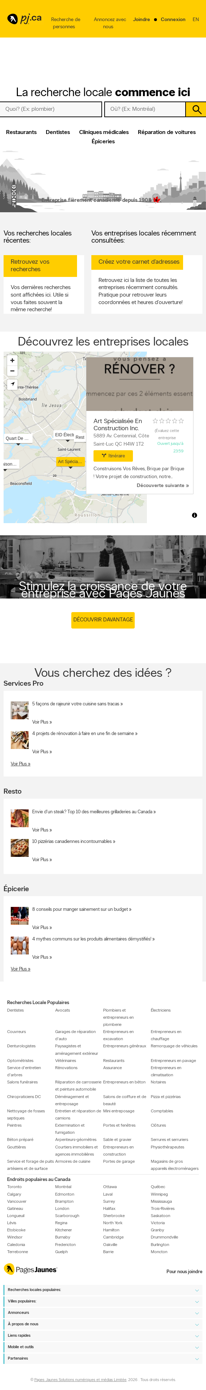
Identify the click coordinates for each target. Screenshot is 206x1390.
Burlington (160, 1244)
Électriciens (161, 1010)
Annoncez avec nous (110, 23)
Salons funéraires (22, 1082)
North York (113, 1223)
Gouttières (16, 1147)
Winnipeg (159, 1194)
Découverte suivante (161, 485)
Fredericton (65, 1244)
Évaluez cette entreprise (167, 434)
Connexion (173, 20)
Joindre (141, 20)
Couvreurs (16, 1032)
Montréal (63, 1187)
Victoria (158, 1223)
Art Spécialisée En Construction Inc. (118, 425)
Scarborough (67, 1216)
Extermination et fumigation (70, 1129)
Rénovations (66, 1068)
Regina (61, 1223)
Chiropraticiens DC (24, 1096)
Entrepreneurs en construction (118, 1150)
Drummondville (164, 1237)
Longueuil (15, 1216)
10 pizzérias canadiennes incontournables (72, 841)
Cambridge (113, 1237)
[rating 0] (168, 421)
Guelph (61, 1252)
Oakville (110, 1244)
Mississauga (161, 1201)
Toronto (14, 1187)
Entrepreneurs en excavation (118, 1035)
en (196, 24)
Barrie (108, 1252)
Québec (158, 1187)
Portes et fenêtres (119, 1125)
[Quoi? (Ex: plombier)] (50, 109)
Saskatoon (160, 1216)
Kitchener (63, 1230)
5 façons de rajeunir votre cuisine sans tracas (75, 704)
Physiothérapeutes (167, 1147)
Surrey (109, 1201)
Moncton (159, 1252)
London (62, 1209)
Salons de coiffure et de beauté (124, 1100)
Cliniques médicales (104, 132)
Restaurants (21, 132)
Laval (107, 1194)
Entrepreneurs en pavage (173, 1061)
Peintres (14, 1125)
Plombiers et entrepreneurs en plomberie (118, 1017)
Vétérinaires (65, 1061)
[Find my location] (12, 384)
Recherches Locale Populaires (38, 1003)
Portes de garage (119, 1162)
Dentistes (58, 132)
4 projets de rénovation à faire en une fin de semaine (83, 733)
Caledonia (16, 1244)
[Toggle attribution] (194, 515)
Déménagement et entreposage (72, 1100)
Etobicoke (16, 1230)
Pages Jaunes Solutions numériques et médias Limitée (80, 1380)
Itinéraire (113, 455)
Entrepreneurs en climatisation (166, 1071)
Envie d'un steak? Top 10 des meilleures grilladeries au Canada (92, 812)
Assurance (112, 1068)
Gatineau (15, 1209)
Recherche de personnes (65, 23)
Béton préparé (20, 1140)
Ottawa (110, 1187)
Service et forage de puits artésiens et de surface (30, 1165)
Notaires (158, 1082)
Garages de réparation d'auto (75, 1035)
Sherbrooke (114, 1216)
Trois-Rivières (162, 1209)
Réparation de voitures (167, 132)
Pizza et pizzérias (166, 1096)
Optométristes (20, 1061)
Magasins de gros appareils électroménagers (174, 1165)
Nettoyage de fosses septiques (26, 1115)
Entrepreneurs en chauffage (166, 1035)
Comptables (162, 1111)
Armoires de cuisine (72, 1162)
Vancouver (17, 1201)
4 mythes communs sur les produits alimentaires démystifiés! (91, 939)
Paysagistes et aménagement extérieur (76, 1050)
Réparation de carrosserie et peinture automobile (78, 1086)
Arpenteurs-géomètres (75, 1140)
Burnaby (62, 1237)
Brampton (64, 1201)
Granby (157, 1230)
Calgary (14, 1194)
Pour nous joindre (184, 1272)
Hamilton (111, 1230)
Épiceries (103, 142)
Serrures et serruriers (169, 1140)
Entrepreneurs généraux (124, 1046)
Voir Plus (40, 722)
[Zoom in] (12, 360)
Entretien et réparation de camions (78, 1115)
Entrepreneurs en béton (124, 1082)
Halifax (109, 1209)
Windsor (15, 1237)
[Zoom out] (12, 371)
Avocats (62, 1010)
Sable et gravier (117, 1140)
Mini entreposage (118, 1111)
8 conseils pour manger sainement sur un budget (80, 909)
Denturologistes (21, 1046)
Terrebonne (17, 1252)
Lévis (11, 1223)
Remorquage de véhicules (174, 1046)
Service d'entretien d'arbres (24, 1071)
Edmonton (64, 1194)
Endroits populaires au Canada (39, 1179)
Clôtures (158, 1125)
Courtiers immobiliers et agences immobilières (76, 1150)
